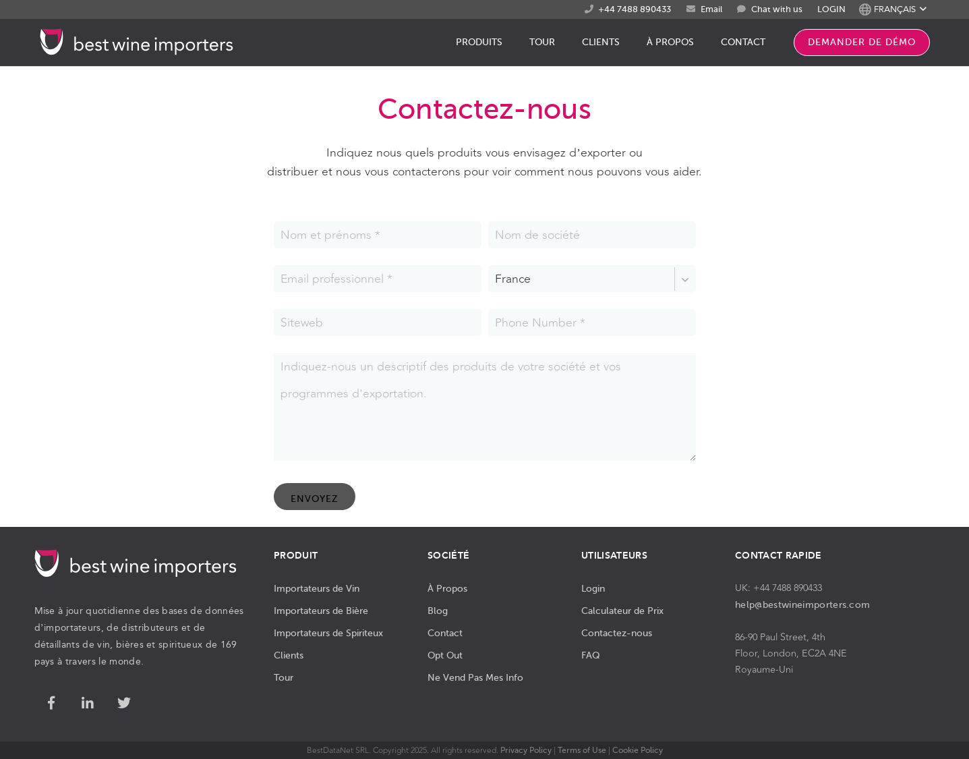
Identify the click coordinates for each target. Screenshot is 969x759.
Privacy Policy (526, 750)
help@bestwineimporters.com (802, 604)
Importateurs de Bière (321, 610)
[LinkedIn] (88, 703)
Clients (288, 655)
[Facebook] (51, 703)
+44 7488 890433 (634, 9)
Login (593, 588)
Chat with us (776, 9)
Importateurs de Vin (316, 588)
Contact (445, 632)
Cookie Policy (637, 750)
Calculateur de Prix (622, 610)
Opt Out (445, 655)
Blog (438, 610)
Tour (283, 677)
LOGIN (831, 9)
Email (711, 9)
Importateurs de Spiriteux (328, 632)
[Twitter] (124, 703)
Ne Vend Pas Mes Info (475, 677)
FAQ (590, 655)
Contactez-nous (616, 632)
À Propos (447, 588)
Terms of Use (582, 750)
